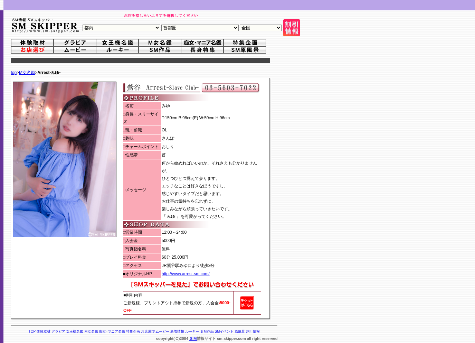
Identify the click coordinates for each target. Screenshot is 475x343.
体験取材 (43, 331)
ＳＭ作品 (207, 331)
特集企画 (133, 331)
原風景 (240, 331)
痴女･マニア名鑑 (112, 331)
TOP (32, 331)
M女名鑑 (27, 72)
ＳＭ (193, 338)
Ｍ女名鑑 (91, 331)
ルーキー (192, 331)
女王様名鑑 (74, 331)
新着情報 (177, 331)
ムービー (162, 331)
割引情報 (253, 331)
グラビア (58, 331)
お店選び (148, 331)
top (14, 72)
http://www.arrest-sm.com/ (186, 273)
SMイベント (224, 331)
